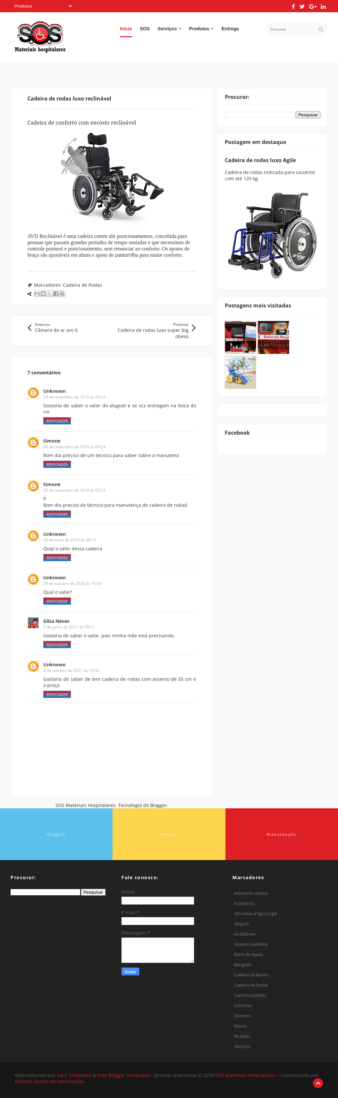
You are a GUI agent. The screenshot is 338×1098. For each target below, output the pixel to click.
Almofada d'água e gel (255, 913)
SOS (145, 28)
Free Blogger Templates (124, 1075)
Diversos (242, 1016)
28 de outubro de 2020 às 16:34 (72, 583)
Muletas (242, 1036)
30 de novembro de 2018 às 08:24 (74, 446)
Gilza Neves (56, 621)
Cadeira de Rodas (82, 285)
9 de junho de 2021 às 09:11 (69, 627)
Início (126, 28)
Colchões (243, 1005)
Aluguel (241, 924)
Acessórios (244, 903)
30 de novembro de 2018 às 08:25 (74, 490)
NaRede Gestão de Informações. (50, 1081)
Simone (51, 441)
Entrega (230, 28)
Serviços (169, 28)
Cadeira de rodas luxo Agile (260, 160)
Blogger (158, 805)
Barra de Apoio (248, 954)
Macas (240, 1026)
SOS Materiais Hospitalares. (246, 1075)
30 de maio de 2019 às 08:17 (69, 540)
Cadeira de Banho (251, 975)
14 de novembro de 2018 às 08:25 (74, 397)
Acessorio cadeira (251, 893)
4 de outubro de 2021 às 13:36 (71, 670)
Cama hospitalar (250, 995)
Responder (57, 421)
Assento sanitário (251, 944)
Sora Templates (74, 1075)
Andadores (244, 934)
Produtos (201, 28)
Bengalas (243, 965)
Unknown (54, 391)
